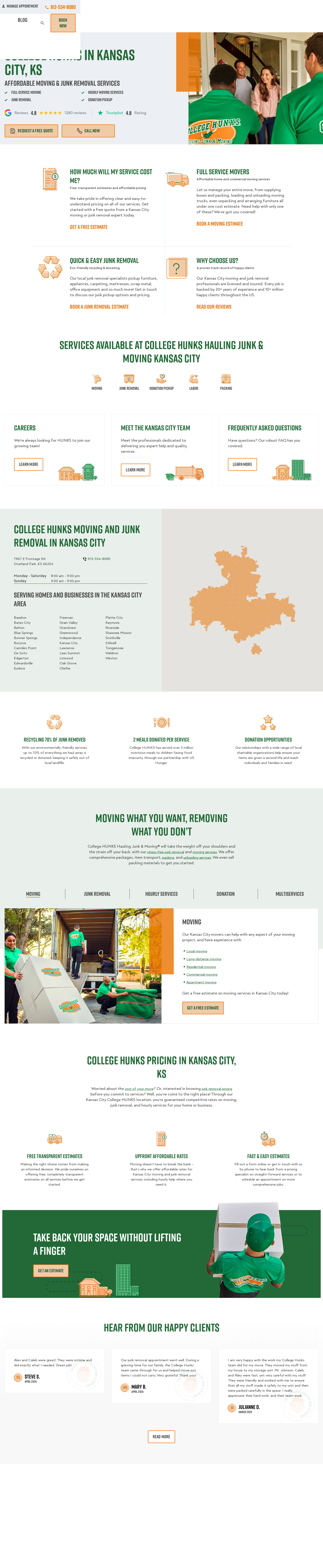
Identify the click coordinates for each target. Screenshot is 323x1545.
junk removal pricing (218, 1088)
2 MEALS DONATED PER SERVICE (161, 739)
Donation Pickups (157, 23)
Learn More (28, 464)
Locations (166, 6)
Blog (270, 23)
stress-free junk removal (164, 852)
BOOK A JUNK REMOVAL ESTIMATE (99, 307)
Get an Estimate (51, 1270)
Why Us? (250, 23)
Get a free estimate (203, 1008)
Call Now (88, 130)
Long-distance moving (206, 958)
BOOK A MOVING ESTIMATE (220, 224)
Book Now (305, 23)
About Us (192, 6)
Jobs (99, 6)
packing (166, 857)
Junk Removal (119, 23)
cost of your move (137, 1088)
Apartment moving (203, 982)
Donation (226, 894)
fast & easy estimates (268, 1156)
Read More (161, 1436)
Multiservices (290, 894)
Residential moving (203, 966)
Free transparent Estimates (54, 1156)
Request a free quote (31, 130)
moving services (207, 852)
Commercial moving (203, 974)
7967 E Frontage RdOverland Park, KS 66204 (33, 561)
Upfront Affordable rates (161, 1156)
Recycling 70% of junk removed (55, 739)
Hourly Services (197, 23)
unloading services (198, 857)
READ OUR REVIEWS (214, 307)
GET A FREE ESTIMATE (89, 227)
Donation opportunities (268, 739)
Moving (92, 23)
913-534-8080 (305, 7)
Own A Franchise (223, 6)
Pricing (228, 23)
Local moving (198, 950)
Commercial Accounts (131, 6)
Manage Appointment (263, 6)
